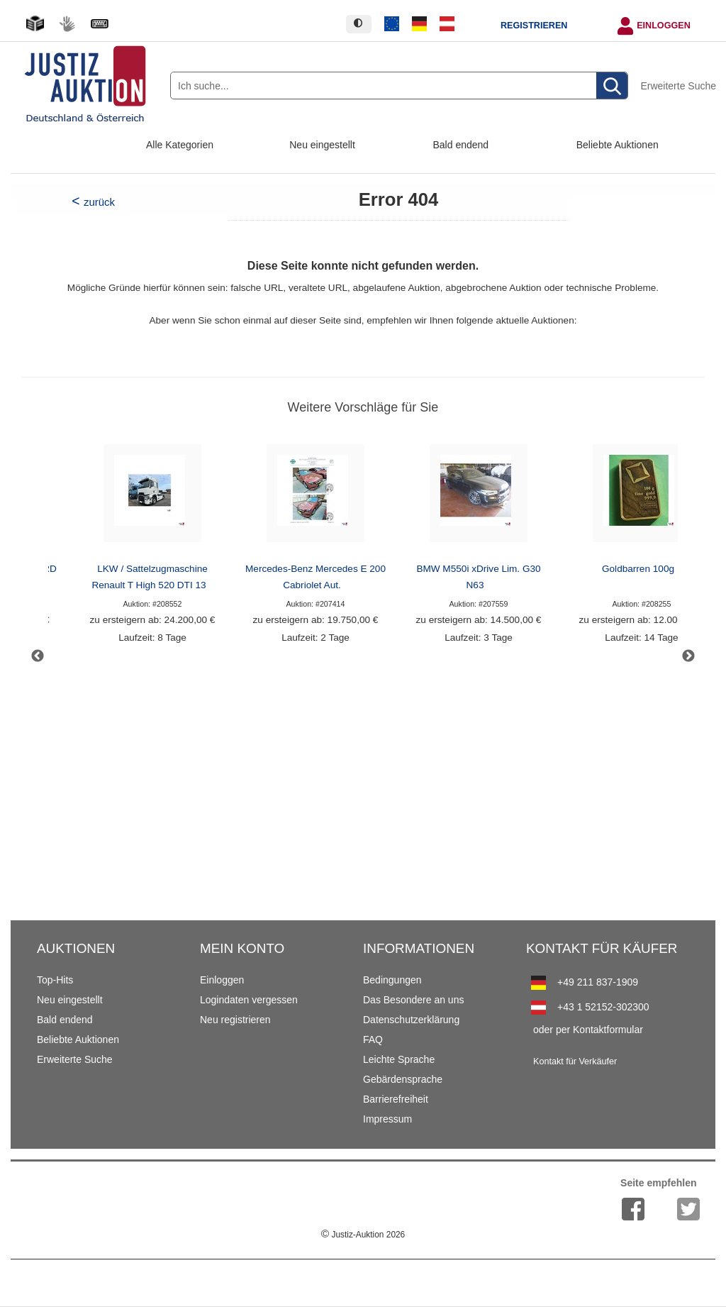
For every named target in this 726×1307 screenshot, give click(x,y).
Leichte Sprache (399, 1059)
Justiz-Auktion (363, 1235)
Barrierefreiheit (395, 1099)
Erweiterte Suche (678, 86)
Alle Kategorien (179, 144)
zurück (99, 202)
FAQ (373, 1039)
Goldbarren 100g (638, 568)
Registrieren (534, 26)
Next (688, 656)
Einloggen (664, 26)
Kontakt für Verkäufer (575, 1061)
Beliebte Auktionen (617, 144)
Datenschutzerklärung (411, 1019)
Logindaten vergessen (249, 999)
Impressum (387, 1119)
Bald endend (461, 144)
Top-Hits (55, 980)
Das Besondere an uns (413, 999)
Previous (37, 656)
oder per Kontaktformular (588, 1029)
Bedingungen (392, 980)
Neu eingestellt (322, 144)
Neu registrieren (235, 1019)
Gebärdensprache (402, 1079)
